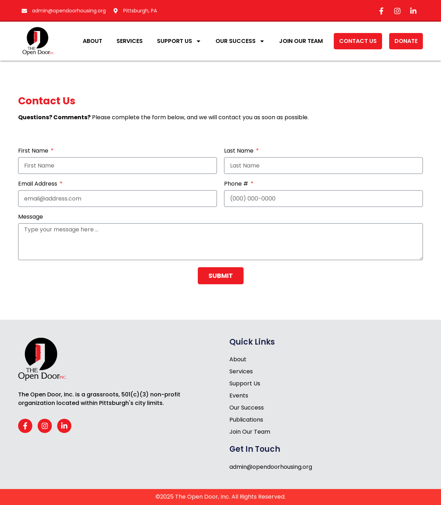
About (92, 41)
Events (238, 395)
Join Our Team (301, 41)
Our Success (240, 41)
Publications (246, 420)
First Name (34, 151)
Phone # (237, 184)
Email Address (38, 184)
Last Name (239, 151)
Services (129, 41)
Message (30, 217)
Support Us (179, 41)
